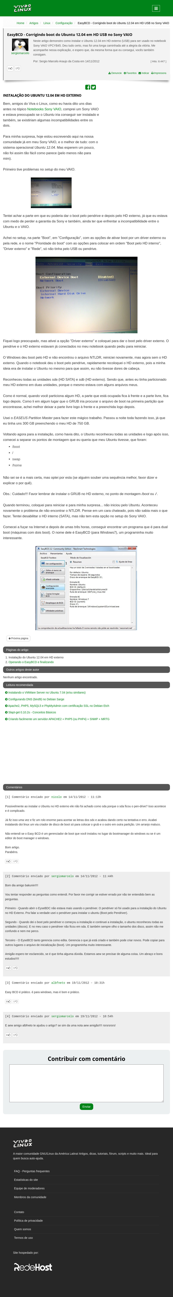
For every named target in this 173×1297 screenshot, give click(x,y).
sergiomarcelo (20, 53)
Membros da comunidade (30, 1197)
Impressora (158, 73)
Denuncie (115, 73)
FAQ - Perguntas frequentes (32, 1171)
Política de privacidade (28, 1220)
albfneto (58, 983)
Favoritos (130, 73)
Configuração (63, 23)
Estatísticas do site (26, 1179)
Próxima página (18, 638)
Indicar (144, 73)
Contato (19, 1212)
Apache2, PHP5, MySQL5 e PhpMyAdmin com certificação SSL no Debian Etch (57, 705)
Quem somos (22, 1229)
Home (20, 23)
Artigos (33, 23)
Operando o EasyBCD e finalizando (31, 662)
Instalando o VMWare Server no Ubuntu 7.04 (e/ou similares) (45, 692)
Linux (46, 23)
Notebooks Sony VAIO (44, 109)
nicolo (56, 797)
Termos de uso (23, 1237)
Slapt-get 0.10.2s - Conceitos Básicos (30, 712)
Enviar (86, 1106)
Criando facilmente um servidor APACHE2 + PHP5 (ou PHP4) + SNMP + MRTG (57, 719)
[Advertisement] (134, 130)
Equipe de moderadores (29, 1188)
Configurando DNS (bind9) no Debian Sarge (34, 699)
